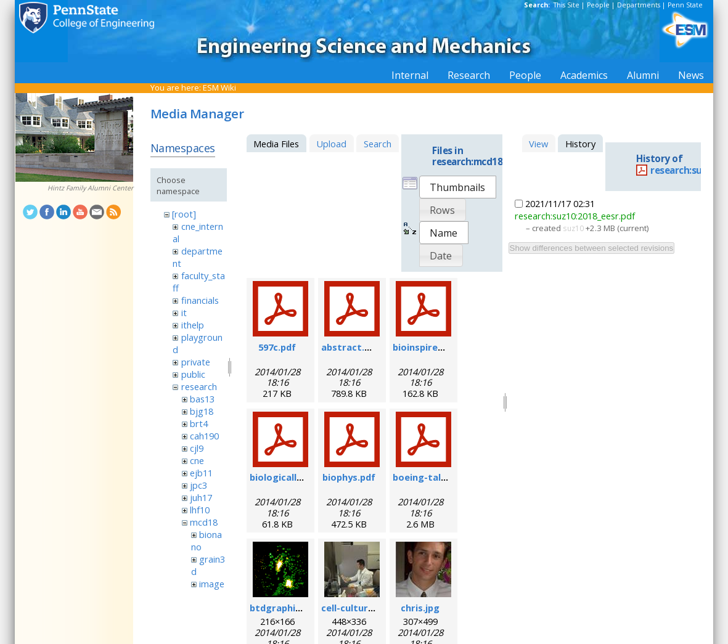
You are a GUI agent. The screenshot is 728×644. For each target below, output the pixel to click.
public (193, 374)
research (199, 386)
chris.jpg (420, 607)
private (195, 362)
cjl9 (196, 448)
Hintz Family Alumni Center (90, 188)
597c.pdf (277, 347)
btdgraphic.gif (283, 607)
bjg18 (201, 411)
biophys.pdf (348, 477)
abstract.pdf (350, 347)
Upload (331, 143)
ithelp (192, 325)
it (184, 312)
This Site (566, 5)
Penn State (685, 5)
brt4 (199, 423)
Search (377, 143)
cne (197, 460)
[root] (184, 214)
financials (200, 300)
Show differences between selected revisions (592, 248)
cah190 (204, 436)
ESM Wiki (219, 87)
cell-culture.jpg (355, 607)
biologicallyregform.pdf (304, 477)
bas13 (202, 399)
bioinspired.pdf (427, 347)
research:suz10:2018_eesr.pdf (575, 216)
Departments (638, 5)
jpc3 (198, 485)
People (598, 5)
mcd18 (204, 522)
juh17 (201, 497)
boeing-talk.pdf (428, 477)
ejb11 (201, 473)
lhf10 (200, 509)
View (538, 143)
